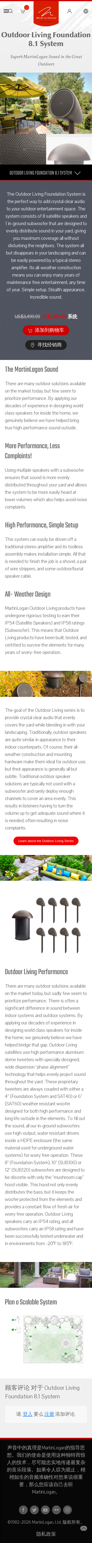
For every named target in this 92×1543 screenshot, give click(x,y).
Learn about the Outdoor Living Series (46, 841)
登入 (28, 1414)
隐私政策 (46, 1534)
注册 (49, 1414)
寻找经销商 (46, 345)
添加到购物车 (46, 330)
